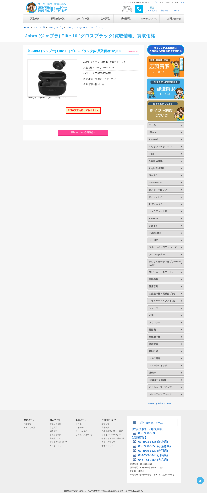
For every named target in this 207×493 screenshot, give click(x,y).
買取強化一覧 (58, 18)
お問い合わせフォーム (150, 422)
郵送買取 (126, 18)
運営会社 (105, 424)
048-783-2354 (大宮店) (153, 459)
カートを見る (81, 431)
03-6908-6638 (147, 433)
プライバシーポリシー (111, 435)
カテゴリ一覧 (82, 18)
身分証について (56, 438)
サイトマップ (107, 446)
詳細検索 (27, 424)
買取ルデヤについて (58, 442)
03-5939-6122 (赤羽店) (153, 450)
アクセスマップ (56, 446)
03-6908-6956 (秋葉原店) (154, 446)
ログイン (155, 2)
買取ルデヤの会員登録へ (83, 132)
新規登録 (164, 10)
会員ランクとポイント (85, 435)
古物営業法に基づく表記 (112, 431)
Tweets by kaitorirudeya (159, 403)
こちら (181, 2)
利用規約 (105, 427)
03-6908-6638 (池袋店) (153, 441)
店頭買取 (105, 18)
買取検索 (34, 18)
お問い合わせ (174, 18)
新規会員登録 (55, 424)
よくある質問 (151, 10)
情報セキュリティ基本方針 (113, 438)
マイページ (80, 427)
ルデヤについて (149, 18)
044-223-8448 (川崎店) (153, 455)
